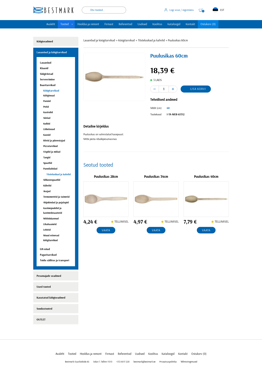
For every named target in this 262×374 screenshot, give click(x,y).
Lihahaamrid (49, 224)
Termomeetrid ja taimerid (56, 197)
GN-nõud (45, 249)
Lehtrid (47, 230)
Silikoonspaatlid (51, 180)
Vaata (106, 230)
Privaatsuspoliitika (168, 362)
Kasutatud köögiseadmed (51, 297)
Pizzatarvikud (50, 146)
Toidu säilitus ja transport (54, 260)
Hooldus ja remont (88, 24)
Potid (46, 107)
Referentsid (125, 24)
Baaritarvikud (47, 85)
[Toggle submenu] (72, 24)
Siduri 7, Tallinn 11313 (102, 362)
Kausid (46, 135)
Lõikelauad (49, 129)
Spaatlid (47, 163)
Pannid (47, 101)
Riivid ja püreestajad (54, 140)
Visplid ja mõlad (51, 152)
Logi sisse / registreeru (179, 9)
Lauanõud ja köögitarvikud (99, 40)
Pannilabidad (50, 169)
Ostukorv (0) (208, 24)
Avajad (46, 191)
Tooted (64, 24)
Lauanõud (45, 62)
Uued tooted (44, 286)
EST (218, 10)
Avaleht (50, 24)
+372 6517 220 (122, 362)
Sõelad (46, 118)
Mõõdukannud (51, 218)
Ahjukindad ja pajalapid (56, 202)
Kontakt (190, 24)
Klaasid (44, 68)
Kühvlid (47, 185)
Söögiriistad (46, 74)
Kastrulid (48, 112)
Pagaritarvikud (48, 255)
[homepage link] (53, 10)
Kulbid (46, 123)
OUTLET (41, 319)
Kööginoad (49, 95)
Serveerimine (47, 79)
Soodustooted (44, 308)
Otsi (121, 10)
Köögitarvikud (126, 40)
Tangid (46, 157)
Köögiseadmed (45, 41)
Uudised (142, 24)
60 (168, 108)
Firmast (108, 24)
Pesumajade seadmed (49, 276)
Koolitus (157, 24)
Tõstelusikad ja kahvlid (151, 40)
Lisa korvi (198, 89)
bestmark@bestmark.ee (144, 362)
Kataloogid (173, 24)
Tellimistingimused (189, 362)
